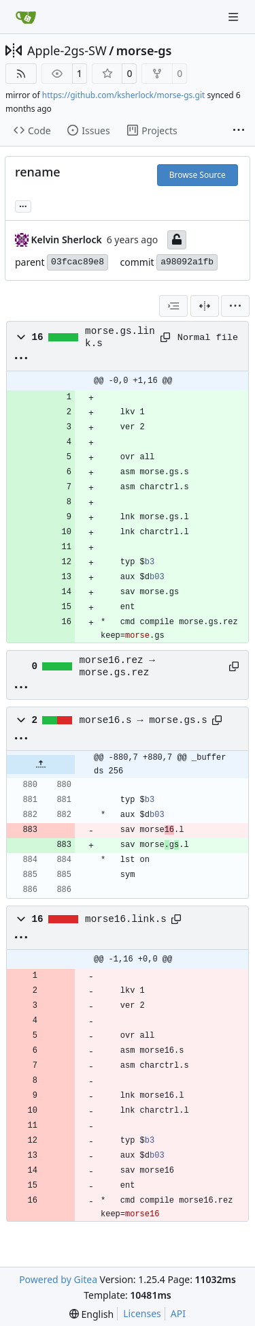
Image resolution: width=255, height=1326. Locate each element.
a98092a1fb (187, 262)
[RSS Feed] (21, 73)
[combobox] (173, 306)
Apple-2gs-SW (67, 50)
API (178, 1313)
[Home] (26, 17)
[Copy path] (164, 337)
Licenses (142, 1313)
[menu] (235, 306)
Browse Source (197, 175)
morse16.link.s (126, 919)
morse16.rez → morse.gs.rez (117, 666)
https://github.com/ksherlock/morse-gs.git (123, 95)
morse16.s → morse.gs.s (143, 720)
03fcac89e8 (77, 262)
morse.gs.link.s (120, 337)
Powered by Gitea (58, 1279)
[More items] (239, 131)
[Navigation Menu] (234, 16)
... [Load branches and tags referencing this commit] (23, 205)
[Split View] (204, 306)
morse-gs (144, 50)
